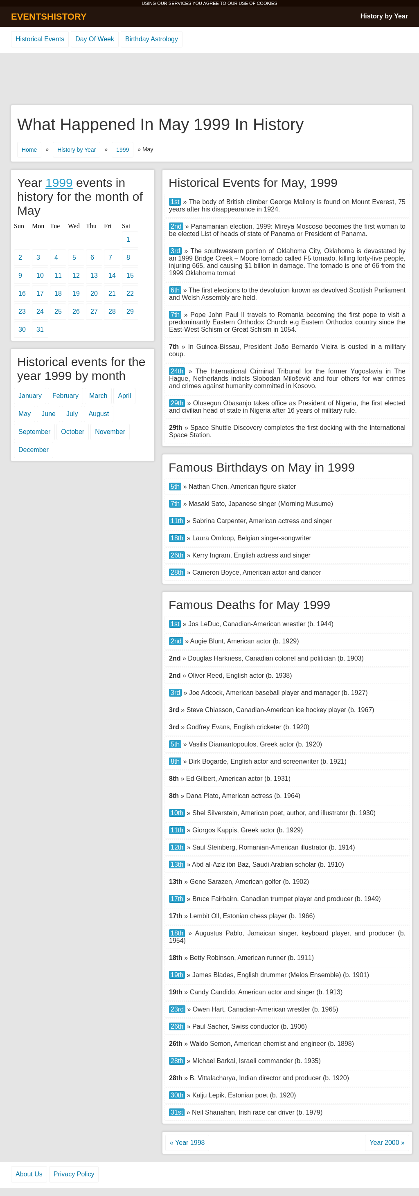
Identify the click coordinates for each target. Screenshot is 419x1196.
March (98, 395)
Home (29, 149)
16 (22, 293)
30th (177, 1095)
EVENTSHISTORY (49, 16)
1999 (122, 149)
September (34, 431)
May (24, 413)
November (110, 431)
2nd (176, 226)
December (33, 449)
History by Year (384, 16)
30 (22, 329)
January (30, 395)
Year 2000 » (387, 1142)
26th (177, 555)
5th (175, 486)
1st (175, 201)
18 (58, 293)
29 (130, 311)
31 (40, 329)
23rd (177, 1009)
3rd (175, 250)
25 (58, 311)
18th (177, 538)
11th (177, 520)
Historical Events (40, 39)
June (48, 413)
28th (177, 572)
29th (177, 403)
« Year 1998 (187, 1142)
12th (177, 847)
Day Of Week (94, 39)
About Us (29, 1174)
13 (94, 275)
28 (112, 311)
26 (76, 311)
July (72, 413)
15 (130, 275)
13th (177, 864)
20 (94, 293)
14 (112, 275)
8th (175, 761)
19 (76, 293)
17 (40, 293)
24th (177, 371)
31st (177, 1112)
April (124, 395)
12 (76, 275)
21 (112, 293)
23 (22, 311)
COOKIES (267, 3)
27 (94, 311)
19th (177, 974)
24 (40, 311)
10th (177, 812)
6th (175, 290)
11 (58, 275)
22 (130, 293)
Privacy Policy (74, 1174)
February (65, 395)
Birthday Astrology (151, 39)
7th (175, 314)
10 (40, 275)
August (98, 413)
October (72, 431)
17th (177, 898)
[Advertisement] (209, 79)
